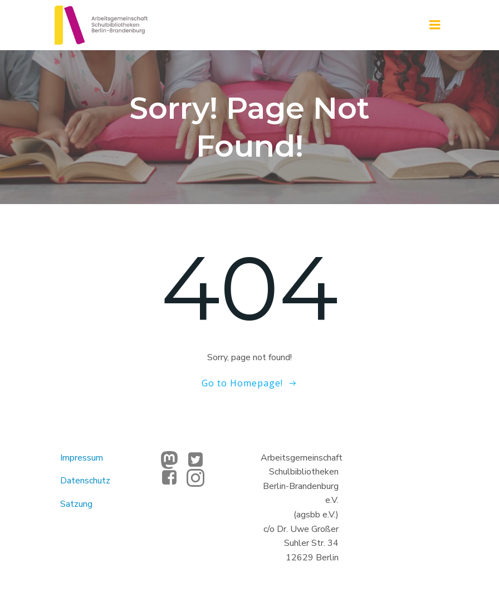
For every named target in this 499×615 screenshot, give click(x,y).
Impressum (81, 458)
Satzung (76, 504)
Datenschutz (85, 480)
